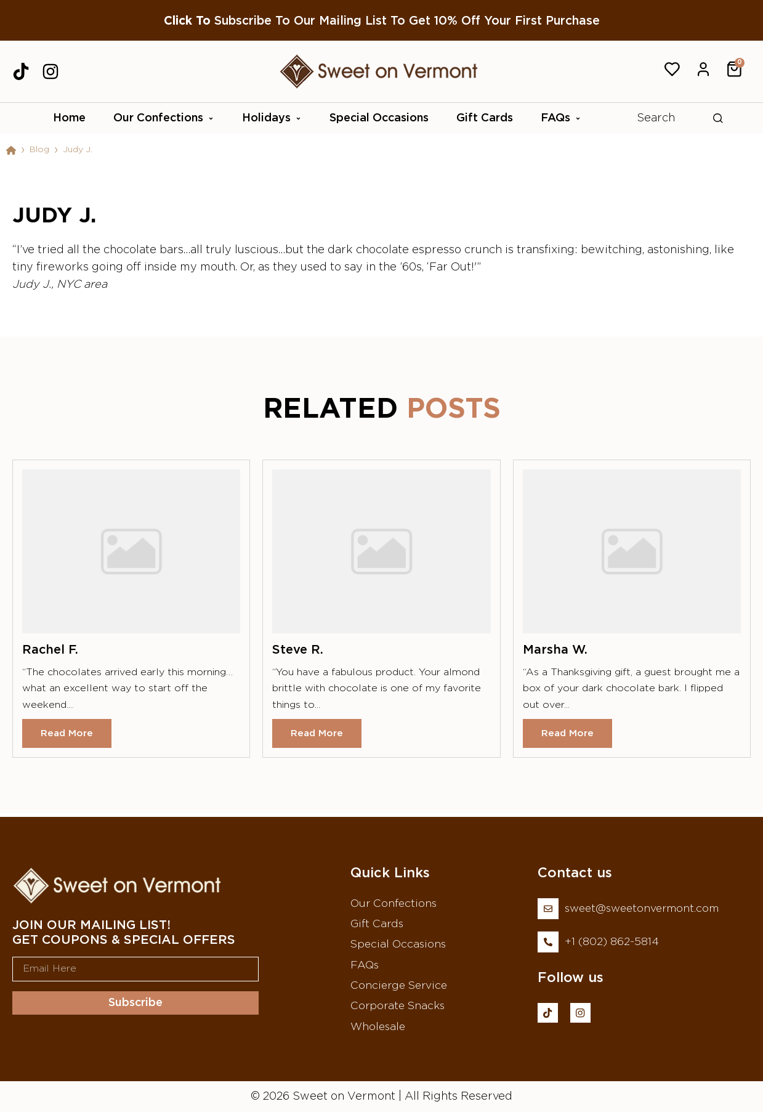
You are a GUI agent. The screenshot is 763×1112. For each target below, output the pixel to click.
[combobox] (672, 118)
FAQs (561, 118)
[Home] (11, 150)
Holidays (272, 118)
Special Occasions (379, 118)
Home (69, 118)
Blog (39, 149)
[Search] (718, 118)
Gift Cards (484, 118)
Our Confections (163, 118)
